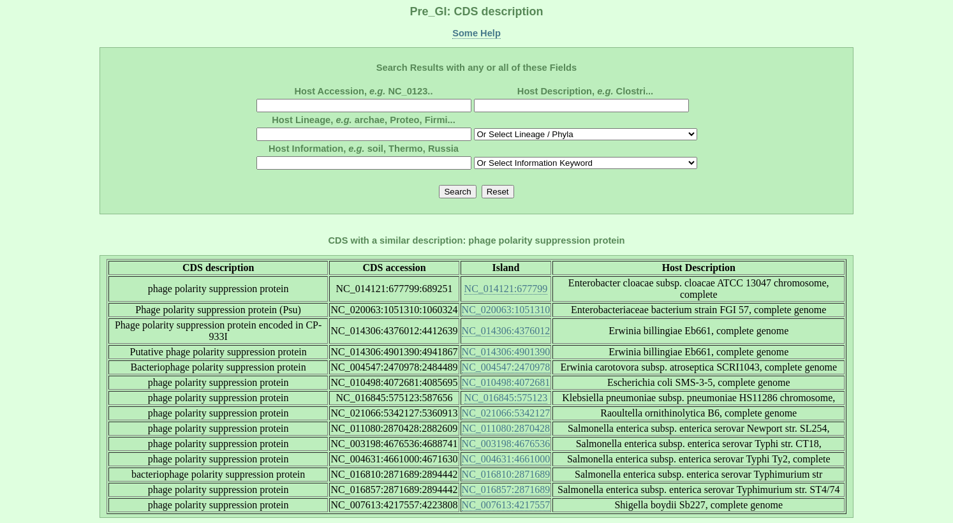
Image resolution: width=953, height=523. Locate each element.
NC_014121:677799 (506, 288)
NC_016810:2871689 (506, 474)
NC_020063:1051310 (506, 309)
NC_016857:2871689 (506, 489)
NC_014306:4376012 (506, 330)
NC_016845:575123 (506, 397)
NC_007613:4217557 (506, 504)
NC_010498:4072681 (506, 382)
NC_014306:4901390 (506, 351)
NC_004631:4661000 (506, 458)
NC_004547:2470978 (506, 367)
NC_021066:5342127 (506, 413)
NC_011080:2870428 (506, 428)
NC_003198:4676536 (506, 443)
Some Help (476, 33)
